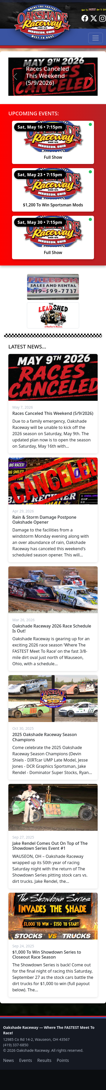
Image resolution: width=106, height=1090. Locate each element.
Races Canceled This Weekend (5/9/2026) (47, 76)
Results (44, 1060)
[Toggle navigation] (95, 38)
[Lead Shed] (53, 315)
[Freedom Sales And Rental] (53, 287)
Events (25, 1060)
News (8, 1060)
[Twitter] (93, 18)
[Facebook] (84, 18)
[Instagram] (102, 18)
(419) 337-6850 (15, 1044)
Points (63, 1060)
